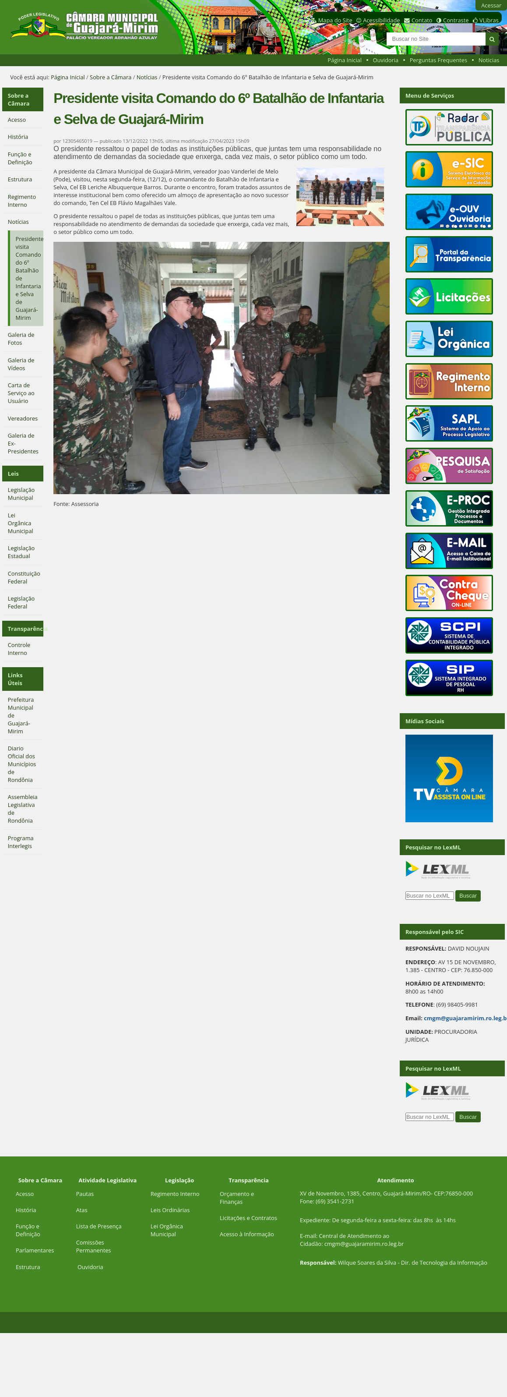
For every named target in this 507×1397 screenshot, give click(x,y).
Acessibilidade (381, 20)
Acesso (25, 1194)
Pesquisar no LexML (433, 847)
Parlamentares (35, 1250)
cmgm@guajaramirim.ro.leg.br (364, 1244)
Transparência (25, 629)
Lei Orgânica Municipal (167, 1230)
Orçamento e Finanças (237, 1198)
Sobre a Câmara (110, 77)
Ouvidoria (386, 60)
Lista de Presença (99, 1226)
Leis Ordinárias (170, 1210)
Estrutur (26, 1267)
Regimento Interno (175, 1194)
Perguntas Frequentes (438, 60)
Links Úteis (15, 679)
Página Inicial (344, 60)
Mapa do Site (335, 20)
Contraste (455, 20)
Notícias (147, 77)
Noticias (489, 60)
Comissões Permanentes (93, 1246)
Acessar (491, 5)
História (26, 1210)
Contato (422, 20)
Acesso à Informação (247, 1234)
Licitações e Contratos (248, 1218)
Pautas (85, 1194)
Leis (13, 473)
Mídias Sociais (424, 721)
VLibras (489, 20)
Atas (82, 1210)
